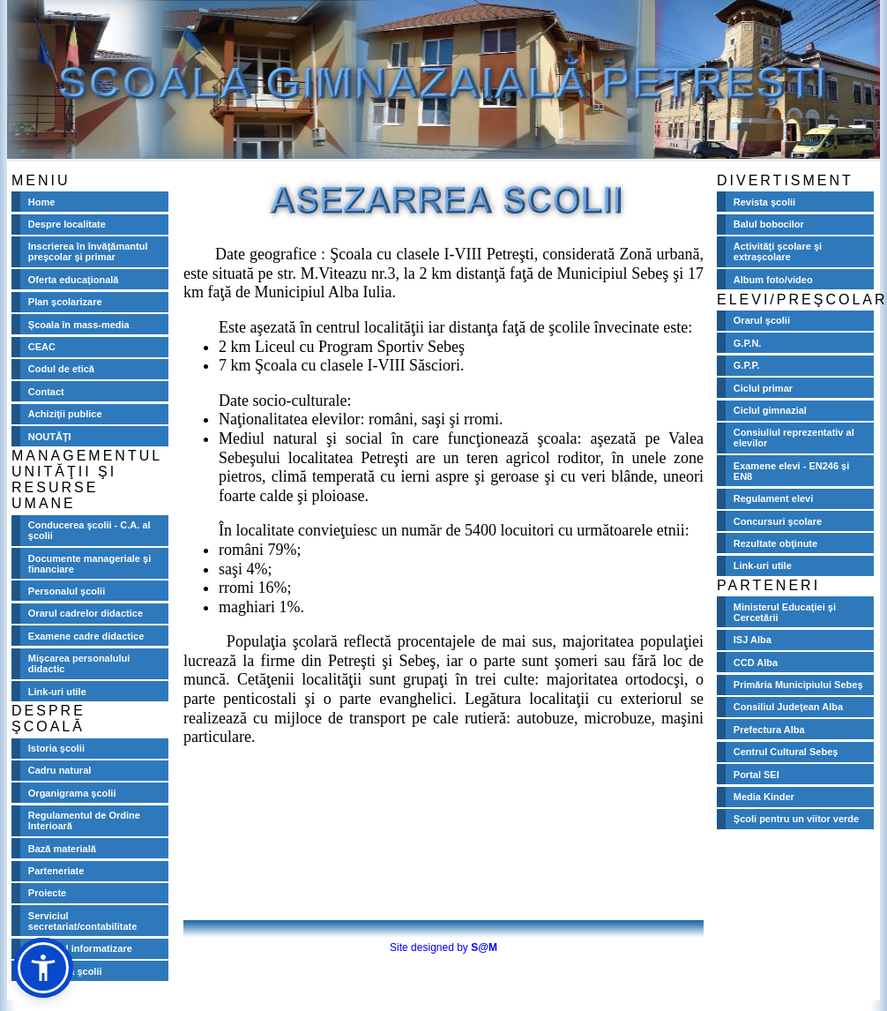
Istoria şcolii (56, 748)
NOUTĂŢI (49, 436)
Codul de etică (61, 368)
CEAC (42, 346)
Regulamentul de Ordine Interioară (84, 820)
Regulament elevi (773, 498)
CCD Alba (756, 662)
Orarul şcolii (762, 320)
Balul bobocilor (769, 224)
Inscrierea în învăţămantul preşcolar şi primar (88, 251)
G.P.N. (748, 343)
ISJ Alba (752, 639)
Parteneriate (56, 870)
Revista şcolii (764, 202)
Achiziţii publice (65, 413)
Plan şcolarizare (65, 301)
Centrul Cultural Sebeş (786, 751)
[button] (43, 967)
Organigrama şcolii (72, 793)
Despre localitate (67, 224)
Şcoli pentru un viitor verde (796, 818)
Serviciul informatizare (80, 948)
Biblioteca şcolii (65, 971)
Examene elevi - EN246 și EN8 (791, 471)
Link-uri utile (57, 691)
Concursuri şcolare (778, 521)
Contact (46, 391)
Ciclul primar (763, 388)
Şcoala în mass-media (79, 324)
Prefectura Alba (769, 729)
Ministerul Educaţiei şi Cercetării (785, 612)
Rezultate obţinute (775, 543)
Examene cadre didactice (86, 636)
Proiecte (47, 892)
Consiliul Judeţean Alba (788, 706)
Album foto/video (773, 279)
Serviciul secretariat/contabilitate (83, 921)
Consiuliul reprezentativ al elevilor (794, 437)
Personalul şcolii (66, 591)
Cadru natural (60, 770)
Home (42, 202)
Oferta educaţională (73, 279)
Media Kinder (764, 796)
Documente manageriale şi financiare (89, 563)
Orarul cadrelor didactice (85, 613)
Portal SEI (756, 774)
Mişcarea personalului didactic (79, 663)
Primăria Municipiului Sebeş (798, 684)
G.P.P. (747, 365)
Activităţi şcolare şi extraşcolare (778, 251)
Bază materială (62, 848)
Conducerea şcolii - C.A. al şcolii (89, 530)
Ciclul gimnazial (770, 410)
